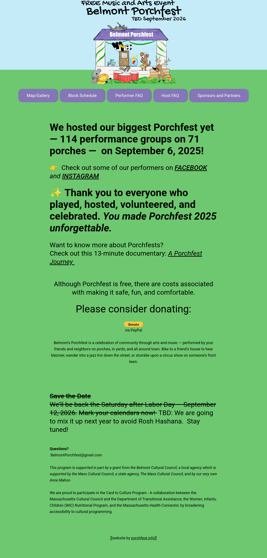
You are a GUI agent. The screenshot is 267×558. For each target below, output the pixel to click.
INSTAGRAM (80, 176)
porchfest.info (143, 538)
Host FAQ (170, 95)
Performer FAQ (129, 95)
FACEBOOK (191, 168)
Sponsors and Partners (219, 95)
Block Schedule (82, 95)
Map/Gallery (38, 95)
